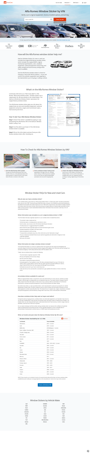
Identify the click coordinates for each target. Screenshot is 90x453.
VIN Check (76, 2)
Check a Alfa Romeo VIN (45, 385)
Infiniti (45, 407)
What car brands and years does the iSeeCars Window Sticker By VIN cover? (40, 315)
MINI (64, 403)
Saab (63, 415)
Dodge (26, 415)
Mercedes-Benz (45, 419)
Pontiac (63, 409)
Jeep (45, 409)
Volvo (63, 421)
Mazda (45, 417)
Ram (64, 413)
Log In (84, 2)
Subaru (63, 417)
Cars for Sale (59, 2)
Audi (26, 403)
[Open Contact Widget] (88, 451)
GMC (26, 423)
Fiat (26, 417)
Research (67, 2)
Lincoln (45, 415)
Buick (26, 407)
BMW (26, 405)
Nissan (63, 405)
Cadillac (26, 409)
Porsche (63, 411)
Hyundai (45, 405)
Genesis (26, 421)
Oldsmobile (63, 407)
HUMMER (45, 403)
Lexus (45, 413)
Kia (45, 411)
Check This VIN (60, 19)
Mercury (45, 421)
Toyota (63, 419)
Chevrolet (26, 411)
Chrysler (26, 413)
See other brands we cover (63, 40)
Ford (26, 419)
